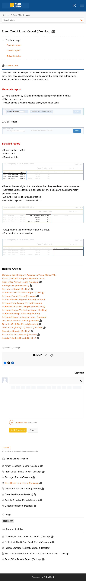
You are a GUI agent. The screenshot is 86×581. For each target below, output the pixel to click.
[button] (75, 6)
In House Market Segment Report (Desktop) (23, 299)
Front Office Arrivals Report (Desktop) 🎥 (22, 282)
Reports (5, 15)
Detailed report (13, 50)
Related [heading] (14, 529)
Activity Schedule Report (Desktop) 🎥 (20, 338)
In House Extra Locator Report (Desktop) (22, 303)
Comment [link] (79, 373)
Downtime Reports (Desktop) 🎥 (17, 331)
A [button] (81, 380)
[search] (43, 20)
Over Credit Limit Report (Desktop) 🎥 (23, 483)
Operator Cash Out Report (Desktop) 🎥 (21, 324)
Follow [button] (6, 448)
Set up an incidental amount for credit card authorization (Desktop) (37, 553)
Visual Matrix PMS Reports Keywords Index (23, 278)
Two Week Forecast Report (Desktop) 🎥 (22, 320)
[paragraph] (43, 203)
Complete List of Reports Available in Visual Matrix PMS (29, 275)
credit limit (8, 521)
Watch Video (11, 65)
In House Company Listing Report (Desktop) (23, 306)
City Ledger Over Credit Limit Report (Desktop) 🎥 (29, 536)
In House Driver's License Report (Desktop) (23, 292)
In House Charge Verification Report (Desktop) (24, 310)
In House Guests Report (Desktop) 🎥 (20, 296)
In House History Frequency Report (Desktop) (24, 317)
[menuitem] (75, 6)
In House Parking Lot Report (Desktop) (21, 313)
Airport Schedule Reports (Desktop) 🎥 (21, 334)
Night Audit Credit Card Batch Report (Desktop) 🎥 (29, 542)
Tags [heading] (8, 514)
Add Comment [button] (18, 430)
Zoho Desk (49, 577)
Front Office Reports (21, 15)
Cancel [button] (33, 430)
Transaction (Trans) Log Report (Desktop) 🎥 (24, 327)
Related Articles (14, 56)
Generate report (14, 45)
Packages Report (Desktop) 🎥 (17, 285)
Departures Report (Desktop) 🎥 (17, 289)
